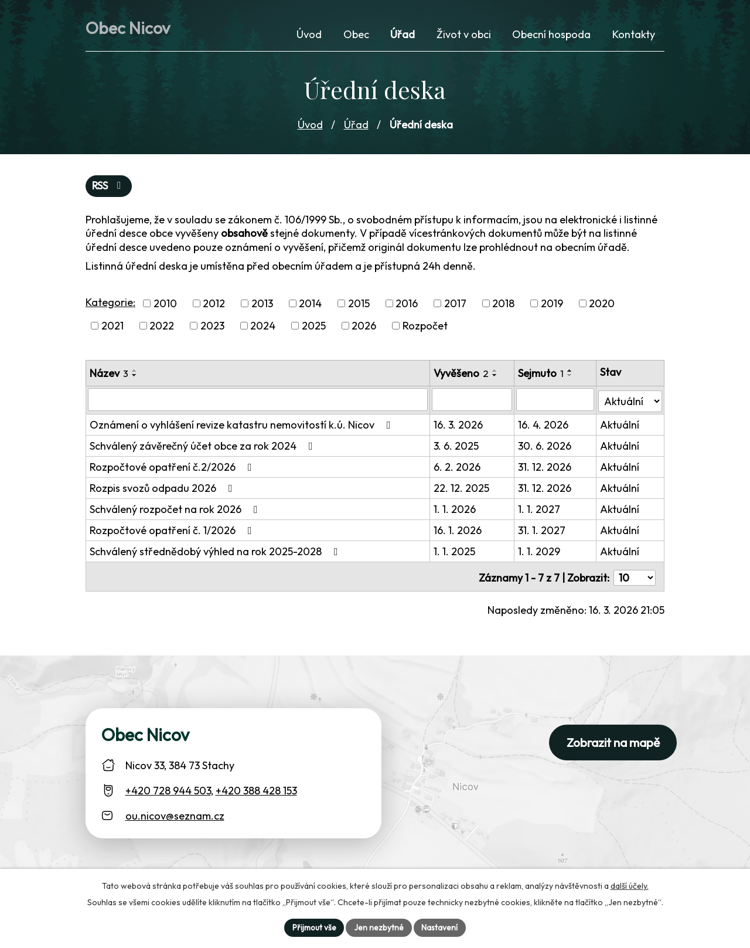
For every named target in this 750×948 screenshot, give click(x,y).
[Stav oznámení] (630, 401)
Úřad (356, 125)
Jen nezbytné (379, 927)
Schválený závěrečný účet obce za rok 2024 (204, 446)
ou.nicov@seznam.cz (174, 813)
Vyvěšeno (461, 375)
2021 (112, 328)
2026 (364, 328)
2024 (262, 328)
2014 (310, 305)
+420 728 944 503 (168, 788)
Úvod (310, 125)
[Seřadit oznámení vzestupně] (134, 373)
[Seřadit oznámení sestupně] (134, 377)
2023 (212, 328)
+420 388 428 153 (256, 788)
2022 (161, 328)
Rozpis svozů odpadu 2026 (163, 488)
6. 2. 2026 (457, 467)
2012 (214, 305)
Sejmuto (542, 375)
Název (109, 375)
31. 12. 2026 (545, 467)
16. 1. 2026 (458, 531)
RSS (109, 188)
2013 (262, 305)
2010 (165, 305)
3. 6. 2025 (456, 446)
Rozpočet (425, 328)
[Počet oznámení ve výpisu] (634, 576)
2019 (552, 305)
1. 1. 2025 (455, 552)
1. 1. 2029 (540, 552)
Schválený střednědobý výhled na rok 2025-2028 (216, 552)
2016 (407, 305)
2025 (314, 328)
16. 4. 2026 (544, 425)
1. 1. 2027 (540, 510)
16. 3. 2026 (458, 425)
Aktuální (619, 425)
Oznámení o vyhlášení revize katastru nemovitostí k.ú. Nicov (243, 425)
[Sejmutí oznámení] (556, 401)
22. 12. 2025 (462, 488)
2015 (359, 305)
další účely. (630, 884)
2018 (503, 305)
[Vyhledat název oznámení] (258, 401)
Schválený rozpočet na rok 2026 (176, 510)
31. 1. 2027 (543, 531)
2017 (455, 305)
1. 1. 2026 (455, 510)
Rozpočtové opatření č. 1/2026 (173, 531)
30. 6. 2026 (545, 446)
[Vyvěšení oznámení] (472, 401)
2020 (602, 305)
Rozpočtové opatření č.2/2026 (173, 467)
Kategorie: (110, 304)
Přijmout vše (313, 927)
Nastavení (440, 927)
